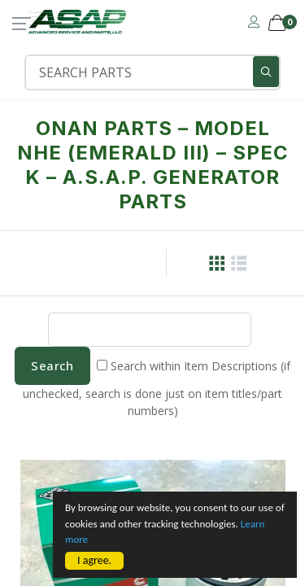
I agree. (94, 560)
